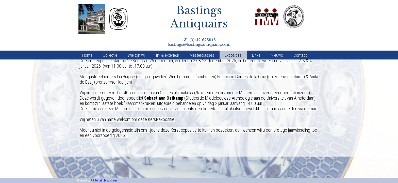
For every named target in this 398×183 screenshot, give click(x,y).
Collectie (110, 42)
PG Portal (96, 180)
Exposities (233, 42)
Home (87, 42)
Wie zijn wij (136, 42)
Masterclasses (202, 42)
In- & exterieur (167, 42)
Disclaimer (110, 180)
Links (256, 42)
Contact (300, 42)
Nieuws (277, 42)
